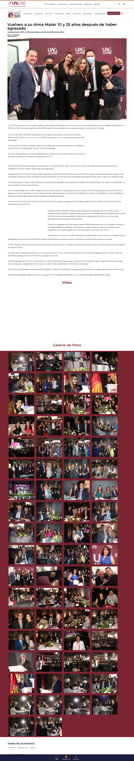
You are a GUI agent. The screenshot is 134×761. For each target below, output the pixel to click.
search (122, 13)
